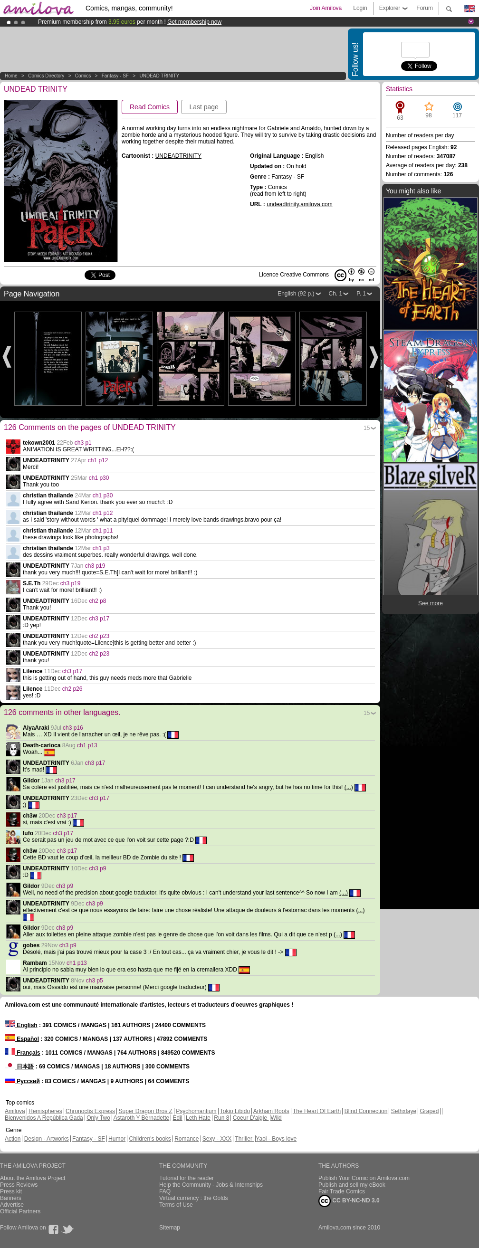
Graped (429, 1111)
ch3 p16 (73, 727)
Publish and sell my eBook (351, 1184)
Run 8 (221, 1118)
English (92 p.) (296, 293)
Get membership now (194, 22)
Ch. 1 (336, 293)
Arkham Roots (271, 1111)
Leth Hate (198, 1118)
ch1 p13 (87, 745)
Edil (177, 1118)
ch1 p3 (101, 548)
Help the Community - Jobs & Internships (211, 1184)
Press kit (11, 1191)
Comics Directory (46, 75)
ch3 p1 (83, 442)
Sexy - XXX (216, 1138)
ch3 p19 (95, 565)
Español (22, 1039)
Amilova (15, 1111)
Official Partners (20, 1211)
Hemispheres (45, 1111)
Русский (22, 1081)
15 (367, 428)
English (21, 1025)
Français (22, 1052)
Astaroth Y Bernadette (142, 1118)
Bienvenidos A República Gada (44, 1118)
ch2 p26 (72, 689)
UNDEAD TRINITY (159, 75)
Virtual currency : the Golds (193, 1198)
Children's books (150, 1138)
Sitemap (169, 1227)
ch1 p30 (99, 478)
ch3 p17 (99, 618)
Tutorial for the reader (186, 1178)
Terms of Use (176, 1204)
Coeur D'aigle (251, 1118)
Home (11, 75)
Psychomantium (196, 1111)
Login (360, 8)
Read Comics (150, 107)
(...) (349, 787)
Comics (83, 75)
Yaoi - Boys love (276, 1138)
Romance (186, 1138)
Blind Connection (366, 1111)
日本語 (19, 1066)
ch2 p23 (99, 636)
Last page (204, 107)
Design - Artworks (46, 1138)
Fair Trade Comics (341, 1191)
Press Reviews (19, 1184)
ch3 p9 (97, 868)
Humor (116, 1138)
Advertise (12, 1204)
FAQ (165, 1191)
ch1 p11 (103, 530)
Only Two (98, 1118)
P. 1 (361, 293)
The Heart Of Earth (317, 1111)
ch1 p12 (98, 460)
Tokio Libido (235, 1111)
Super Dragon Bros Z (145, 1111)
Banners (10, 1198)
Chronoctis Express (90, 1111)
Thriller (244, 1138)
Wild (275, 1118)
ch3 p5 (94, 980)
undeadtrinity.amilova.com (300, 204)
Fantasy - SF (115, 75)
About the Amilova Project (32, 1178)
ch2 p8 (97, 601)
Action (12, 1138)
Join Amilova (326, 8)
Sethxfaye (403, 1111)
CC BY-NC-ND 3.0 (349, 1201)
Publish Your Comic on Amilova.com (364, 1178)
